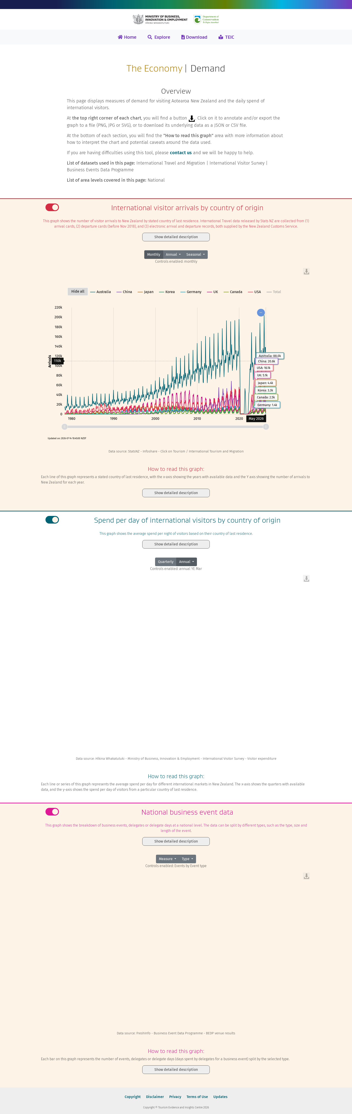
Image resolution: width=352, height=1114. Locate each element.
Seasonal (194, 254)
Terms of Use (197, 1097)
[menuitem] (306, 271)
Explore (159, 37)
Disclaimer (155, 1097)
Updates (220, 1097)
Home (127, 37)
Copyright (133, 1097)
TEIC (226, 37)
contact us (181, 152)
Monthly (153, 254)
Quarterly (166, 562)
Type (186, 859)
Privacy (175, 1097)
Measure (166, 859)
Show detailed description (176, 237)
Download (194, 37)
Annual (172, 254)
